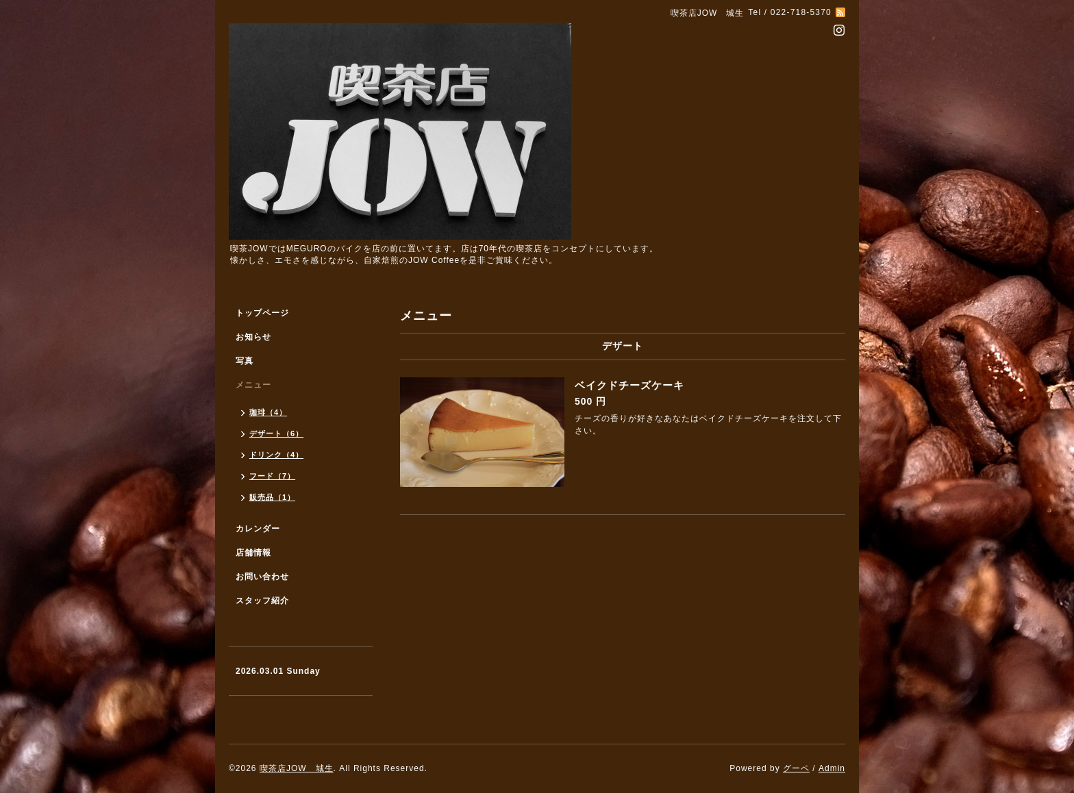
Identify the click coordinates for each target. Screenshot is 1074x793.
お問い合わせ (262, 576)
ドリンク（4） (276, 455)
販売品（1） (272, 497)
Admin (832, 768)
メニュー (253, 385)
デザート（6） (276, 433)
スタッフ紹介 (262, 600)
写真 (244, 361)
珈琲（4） (268, 412)
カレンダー (258, 528)
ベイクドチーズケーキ (629, 385)
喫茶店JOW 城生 (297, 768)
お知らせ (253, 337)
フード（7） (272, 476)
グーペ (796, 768)
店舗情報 (253, 552)
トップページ (262, 313)
